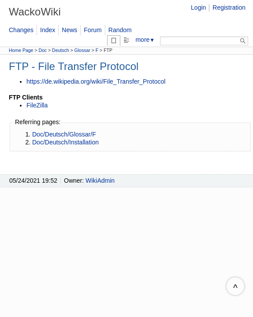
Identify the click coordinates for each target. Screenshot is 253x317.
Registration (229, 7)
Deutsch (60, 50)
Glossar (82, 50)
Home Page (21, 50)
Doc (42, 50)
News (69, 29)
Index (47, 29)
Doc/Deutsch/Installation (65, 142)
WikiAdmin (100, 180)
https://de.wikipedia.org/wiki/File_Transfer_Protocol (95, 81)
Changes (21, 29)
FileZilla (37, 105)
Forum (92, 29)
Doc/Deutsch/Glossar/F (64, 134)
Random (120, 29)
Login (198, 7)
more (145, 39)
